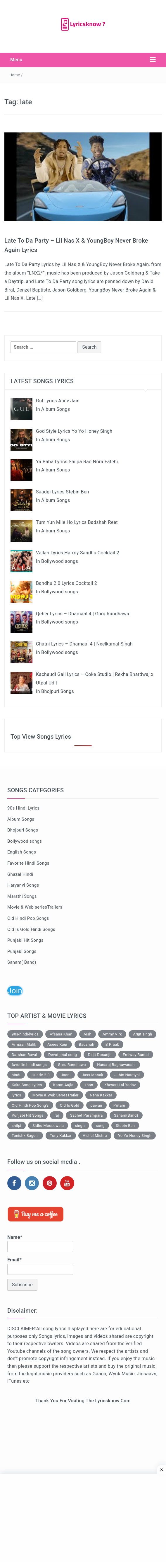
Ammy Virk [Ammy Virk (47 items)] (112, 1034)
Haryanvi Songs (23, 885)
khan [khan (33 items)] (88, 1085)
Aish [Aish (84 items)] (87, 1034)
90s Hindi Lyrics (23, 808)
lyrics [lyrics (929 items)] (16, 1095)
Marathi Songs (22, 896)
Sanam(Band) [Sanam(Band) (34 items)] (126, 1115)
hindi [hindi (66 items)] (16, 1075)
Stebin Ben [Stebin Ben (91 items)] (125, 1125)
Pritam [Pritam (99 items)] (119, 1105)
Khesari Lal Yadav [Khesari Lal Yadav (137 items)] (120, 1085)
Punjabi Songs (22, 951)
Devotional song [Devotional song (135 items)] (62, 1054)
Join (14, 990)
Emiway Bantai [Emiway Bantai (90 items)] (136, 1054)
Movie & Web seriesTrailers (34, 907)
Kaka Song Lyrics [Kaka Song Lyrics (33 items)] (27, 1085)
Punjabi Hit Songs (25, 940)
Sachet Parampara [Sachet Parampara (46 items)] (86, 1115)
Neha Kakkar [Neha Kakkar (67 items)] (101, 1095)
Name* (40, 1243)
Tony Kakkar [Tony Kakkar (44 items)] (61, 1135)
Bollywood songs (24, 841)
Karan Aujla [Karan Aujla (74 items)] (63, 1085)
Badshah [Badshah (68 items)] (86, 1044)
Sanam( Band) (21, 962)
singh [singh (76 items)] (80, 1125)
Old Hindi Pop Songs (28, 918)
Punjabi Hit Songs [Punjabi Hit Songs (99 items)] (27, 1115)
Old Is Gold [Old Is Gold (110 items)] (69, 1105)
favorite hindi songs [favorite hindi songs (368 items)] (29, 1064)
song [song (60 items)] (100, 1125)
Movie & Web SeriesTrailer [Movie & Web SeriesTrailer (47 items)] (55, 1095)
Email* (40, 1266)
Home (14, 75)
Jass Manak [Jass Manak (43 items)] (92, 1075)
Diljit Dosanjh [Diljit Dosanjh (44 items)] (99, 1054)
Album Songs (20, 819)
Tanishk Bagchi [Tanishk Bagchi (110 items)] (25, 1135)
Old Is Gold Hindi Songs (31, 929)
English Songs (21, 852)
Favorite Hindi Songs (28, 863)
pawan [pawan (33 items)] (96, 1105)
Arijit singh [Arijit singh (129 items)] (142, 1034)
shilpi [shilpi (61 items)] (16, 1125)
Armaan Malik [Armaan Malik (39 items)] (24, 1044)
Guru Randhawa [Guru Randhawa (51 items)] (72, 1064)
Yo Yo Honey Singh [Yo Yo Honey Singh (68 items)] (134, 1135)
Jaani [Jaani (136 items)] (65, 1075)
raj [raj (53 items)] (56, 1115)
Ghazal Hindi (20, 874)
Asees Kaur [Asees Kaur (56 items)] (57, 1044)
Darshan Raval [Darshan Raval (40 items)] (24, 1054)
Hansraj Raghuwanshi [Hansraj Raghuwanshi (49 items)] (116, 1064)
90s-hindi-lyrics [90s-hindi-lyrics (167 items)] (25, 1034)
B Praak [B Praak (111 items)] (112, 1044)
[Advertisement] (83, 1458)
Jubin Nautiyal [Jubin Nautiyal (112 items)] (127, 1075)
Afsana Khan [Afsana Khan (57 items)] (61, 1034)
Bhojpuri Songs (22, 830)
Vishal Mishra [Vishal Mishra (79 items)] (95, 1135)
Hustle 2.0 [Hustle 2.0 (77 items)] (41, 1075)
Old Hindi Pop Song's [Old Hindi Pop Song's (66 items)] (30, 1105)
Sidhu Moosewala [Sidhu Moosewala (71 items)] (48, 1125)
